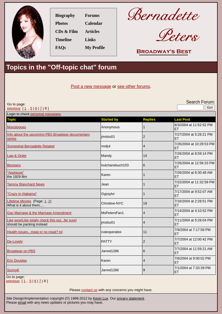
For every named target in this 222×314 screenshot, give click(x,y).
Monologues (16, 127)
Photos (61, 23)
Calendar (93, 23)
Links (90, 39)
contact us (89, 290)
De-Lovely (15, 241)
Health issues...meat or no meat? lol (34, 232)
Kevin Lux (100, 298)
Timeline (63, 39)
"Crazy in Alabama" (22, 194)
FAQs (60, 47)
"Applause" (15, 172)
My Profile (95, 47)
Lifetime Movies (19, 201)
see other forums (133, 86)
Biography (65, 15)
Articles (92, 31)
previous (13, 108)
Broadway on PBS (21, 251)
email (22, 302)
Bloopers (14, 165)
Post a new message (91, 86)
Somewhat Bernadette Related (30, 146)
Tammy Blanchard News (26, 184)
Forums (92, 15)
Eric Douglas (17, 260)
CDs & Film (66, 31)
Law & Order (17, 156)
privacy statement (130, 298)
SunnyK (13, 270)
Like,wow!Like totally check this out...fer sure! (42, 220)
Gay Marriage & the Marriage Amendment (39, 213)
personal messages (45, 114)
